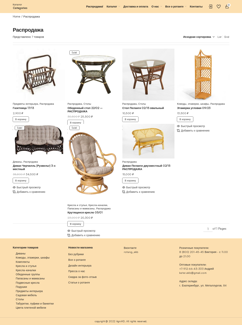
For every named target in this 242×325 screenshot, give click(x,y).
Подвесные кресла (28, 282)
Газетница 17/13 (23, 108)
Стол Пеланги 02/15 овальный (143, 108)
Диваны (17, 161)
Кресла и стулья (77, 205)
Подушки (21, 286)
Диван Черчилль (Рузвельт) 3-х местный (34, 167)
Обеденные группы (28, 274)
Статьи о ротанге (79, 282)
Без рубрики (76, 254)
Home (17, 16)
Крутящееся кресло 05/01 (85, 212)
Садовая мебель (26, 295)
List (219, 36)
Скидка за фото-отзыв (82, 276)
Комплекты (23, 261)
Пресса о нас (76, 271)
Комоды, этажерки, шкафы (193, 103)
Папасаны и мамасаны (81, 208)
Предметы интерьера (25, 103)
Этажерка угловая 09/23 (193, 108)
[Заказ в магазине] (196, 36)
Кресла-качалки (97, 205)
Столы (87, 103)
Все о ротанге (77, 259)
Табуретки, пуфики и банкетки (35, 303)
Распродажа (47, 103)
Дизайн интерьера (79, 265)
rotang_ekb (131, 251)
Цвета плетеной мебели (31, 307)
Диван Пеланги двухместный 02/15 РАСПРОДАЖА (146, 167)
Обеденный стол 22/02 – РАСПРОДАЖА (85, 109)
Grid (226, 36)
